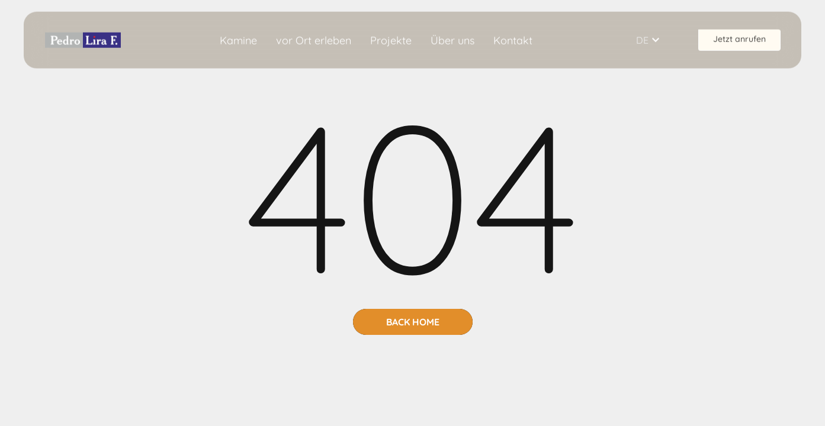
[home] (83, 39)
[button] (655, 40)
